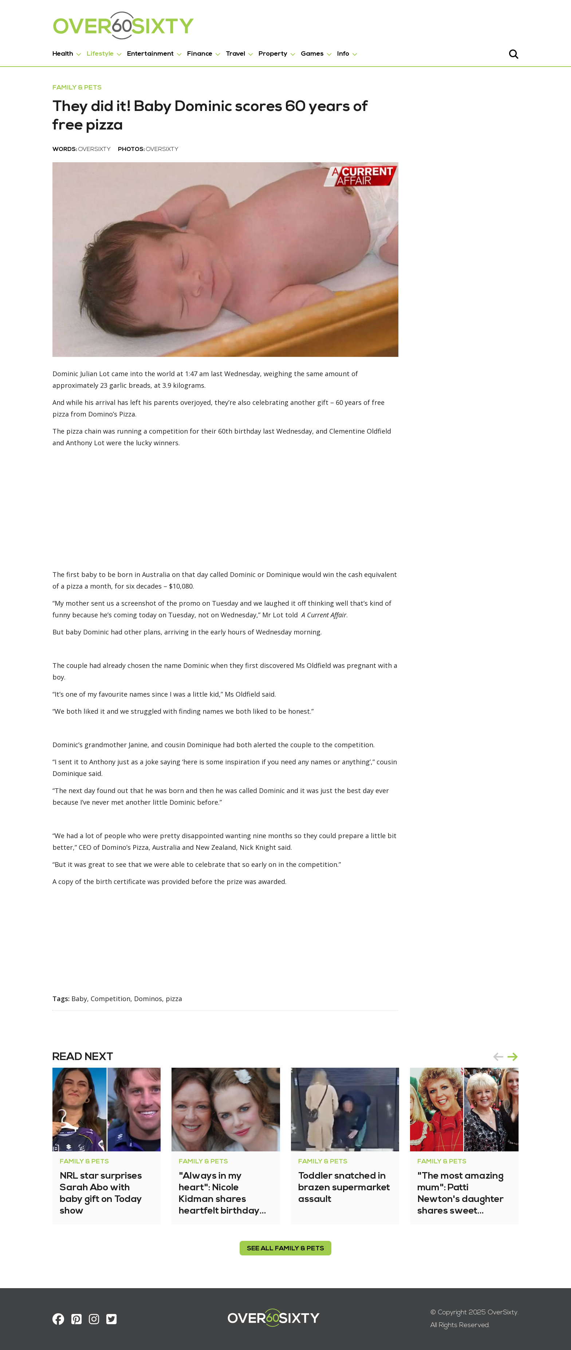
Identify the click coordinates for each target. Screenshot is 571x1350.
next (513, 1057)
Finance (199, 54)
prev (498, 1057)
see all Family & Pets (285, 1248)
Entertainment (150, 54)
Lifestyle (100, 54)
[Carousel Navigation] (505, 1057)
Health (62, 54)
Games (312, 54)
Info (343, 54)
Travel (235, 54)
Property (273, 54)
